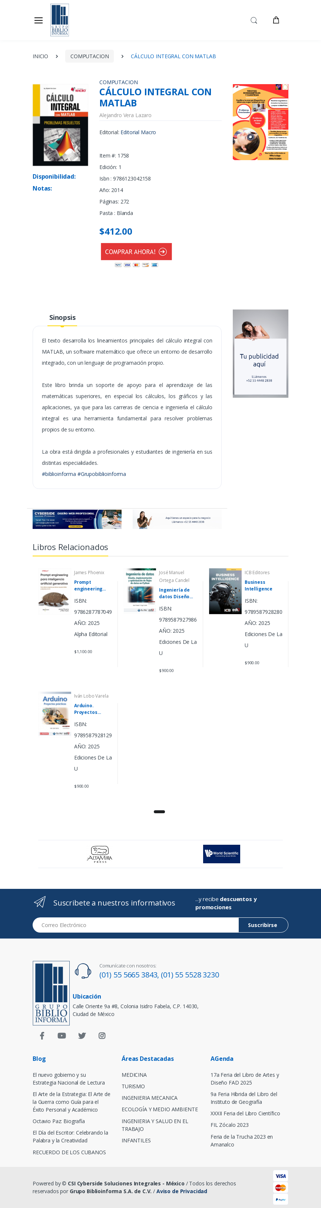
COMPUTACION (89, 56)
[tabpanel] (160, 681)
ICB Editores (257, 572)
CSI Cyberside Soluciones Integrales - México (126, 1183)
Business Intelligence (258, 585)
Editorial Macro (138, 132)
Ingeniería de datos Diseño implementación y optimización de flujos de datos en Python (178, 593)
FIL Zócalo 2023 (230, 1124)
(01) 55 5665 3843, (130, 975)
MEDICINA (134, 1074)
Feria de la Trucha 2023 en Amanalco (242, 1140)
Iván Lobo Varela (91, 696)
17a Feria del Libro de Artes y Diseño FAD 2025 (245, 1078)
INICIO (40, 56)
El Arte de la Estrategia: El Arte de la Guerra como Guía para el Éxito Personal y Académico (71, 1101)
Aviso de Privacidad (181, 1191)
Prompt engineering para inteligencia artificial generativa (88, 585)
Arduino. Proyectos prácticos (85, 709)
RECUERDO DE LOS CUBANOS (69, 1152)
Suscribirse (262, 925)
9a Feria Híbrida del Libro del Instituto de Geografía (244, 1097)
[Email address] (136, 925)
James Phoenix (89, 572)
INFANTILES (136, 1140)
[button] (254, 19)
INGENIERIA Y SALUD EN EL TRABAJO (155, 1125)
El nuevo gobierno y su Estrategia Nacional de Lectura (69, 1078)
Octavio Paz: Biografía (59, 1121)
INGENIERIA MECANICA (150, 1097)
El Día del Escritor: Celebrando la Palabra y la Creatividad (70, 1136)
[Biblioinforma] (69, 20)
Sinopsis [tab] (62, 317)
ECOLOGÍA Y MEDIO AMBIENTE (160, 1109)
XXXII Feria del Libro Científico (245, 1113)
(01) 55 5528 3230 (190, 975)
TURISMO (133, 1086)
